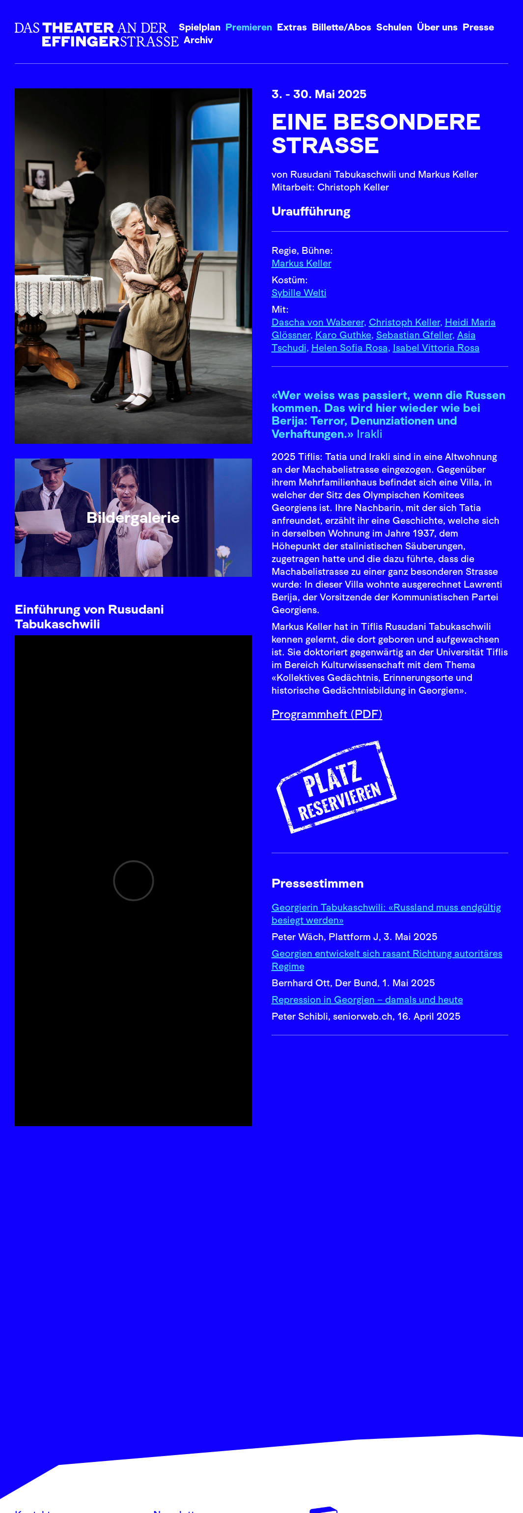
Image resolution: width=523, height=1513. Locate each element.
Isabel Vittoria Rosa (436, 347)
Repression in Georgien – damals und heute (367, 999)
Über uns (437, 27)
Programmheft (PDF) (327, 714)
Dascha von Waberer (318, 322)
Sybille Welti (299, 292)
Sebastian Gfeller (414, 334)
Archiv (198, 39)
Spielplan (199, 27)
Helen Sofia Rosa (349, 347)
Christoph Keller (404, 322)
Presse (478, 27)
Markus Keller (301, 263)
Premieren (248, 27)
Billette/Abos (341, 27)
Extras (292, 27)
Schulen (394, 27)
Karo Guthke (343, 334)
